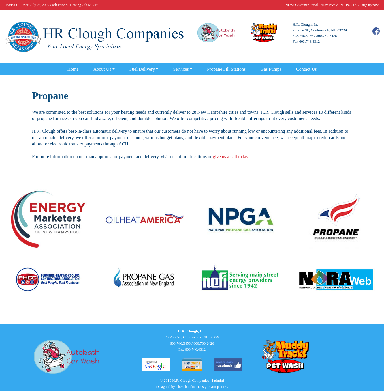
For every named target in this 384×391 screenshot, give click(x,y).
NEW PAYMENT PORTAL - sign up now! (350, 5)
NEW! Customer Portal (301, 5)
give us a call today (230, 156)
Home (72, 69)
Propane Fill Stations (226, 69)
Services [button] (181, 69)
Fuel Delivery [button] (142, 69)
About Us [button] (102, 69)
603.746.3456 (303, 35)
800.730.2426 (326, 35)
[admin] (218, 380)
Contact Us (306, 69)
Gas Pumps (270, 69)
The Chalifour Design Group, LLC (202, 386)
